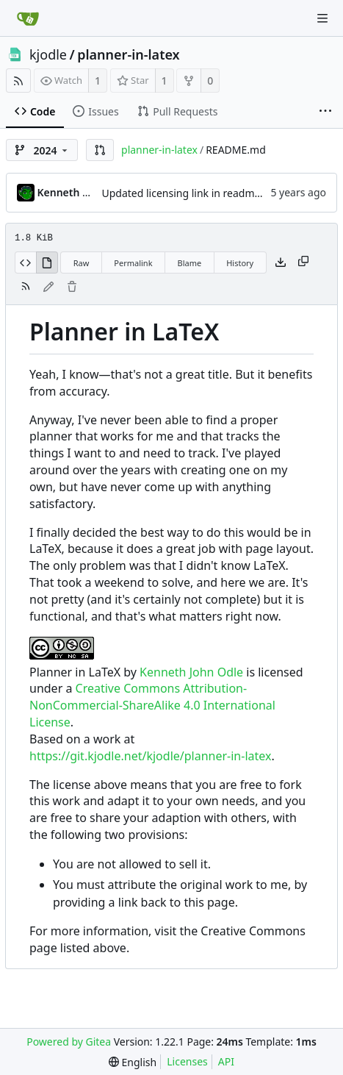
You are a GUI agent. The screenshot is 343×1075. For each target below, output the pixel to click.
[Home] (27, 18)
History (239, 262)
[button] (100, 150)
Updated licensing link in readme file (190, 193)
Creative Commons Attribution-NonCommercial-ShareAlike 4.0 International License (152, 705)
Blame (190, 262)
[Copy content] (303, 262)
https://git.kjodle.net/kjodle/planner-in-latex (150, 756)
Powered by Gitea (68, 1042)
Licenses (187, 1061)
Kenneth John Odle (191, 672)
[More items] (325, 112)
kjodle (48, 54)
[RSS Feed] (18, 80)
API (226, 1061)
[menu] (132, 1062)
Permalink (133, 262)
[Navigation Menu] (322, 18)
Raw (81, 262)
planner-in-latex (128, 54)
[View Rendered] (47, 262)
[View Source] (25, 262)
